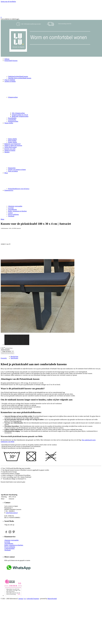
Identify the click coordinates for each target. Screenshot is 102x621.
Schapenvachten (54, 104)
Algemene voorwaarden (15, 206)
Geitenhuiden (12, 119)
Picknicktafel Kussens (52, 68)
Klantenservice (52, 197)
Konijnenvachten (13, 121)
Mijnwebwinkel (52, 598)
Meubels (52, 159)
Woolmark (11, 216)
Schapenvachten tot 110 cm (20, 114)
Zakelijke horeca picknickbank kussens (19, 78)
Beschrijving (14, 356)
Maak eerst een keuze (7, 353)
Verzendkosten (12, 209)
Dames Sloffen (12, 139)
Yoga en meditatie (9, 80)
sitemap (21, 598)
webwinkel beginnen (33, 598)
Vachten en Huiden (52, 88)
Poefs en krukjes (13, 171)
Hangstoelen (11, 168)
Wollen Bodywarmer (10, 147)
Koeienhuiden (12, 118)
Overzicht (4, 358)
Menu (2, 219)
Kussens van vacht (9, 149)
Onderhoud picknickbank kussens (18, 76)
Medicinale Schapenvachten (20, 116)
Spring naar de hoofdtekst (8, 1)
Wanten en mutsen (9, 150)
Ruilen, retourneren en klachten (17, 211)
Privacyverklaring (13, 214)
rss (25, 598)
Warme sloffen (52, 130)
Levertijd (11, 208)
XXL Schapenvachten (18, 113)
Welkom (6, 59)
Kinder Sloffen (12, 142)
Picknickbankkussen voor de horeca (18, 188)
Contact (10, 213)
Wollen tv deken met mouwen (13, 145)
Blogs (52, 180)
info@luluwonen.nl (12, 513)
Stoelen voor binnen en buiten (17, 169)
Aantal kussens (5, 349)
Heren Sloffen (12, 140)
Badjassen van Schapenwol (12, 144)
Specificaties (14, 358)
